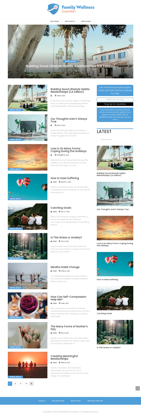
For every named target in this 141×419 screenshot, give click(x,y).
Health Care (94, 21)
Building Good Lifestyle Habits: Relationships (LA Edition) (70, 66)
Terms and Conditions (95, 401)
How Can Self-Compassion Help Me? (68, 298)
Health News (47, 21)
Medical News (78, 21)
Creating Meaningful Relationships (64, 357)
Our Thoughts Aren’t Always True (69, 120)
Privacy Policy (76, 401)
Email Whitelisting (58, 401)
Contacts (41, 401)
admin (55, 182)
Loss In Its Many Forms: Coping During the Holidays (69, 150)
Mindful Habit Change (65, 267)
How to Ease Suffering (65, 178)
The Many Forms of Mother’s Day (69, 328)
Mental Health (63, 21)
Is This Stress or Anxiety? (66, 237)
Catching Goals (61, 208)
